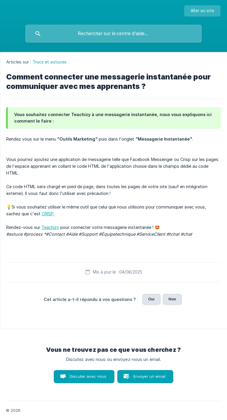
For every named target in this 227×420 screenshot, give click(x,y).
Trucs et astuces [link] (50, 61)
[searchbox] (113, 34)
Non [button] (172, 299)
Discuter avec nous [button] (88, 376)
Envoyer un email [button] (149, 376)
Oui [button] (151, 299)
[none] (202, 11)
